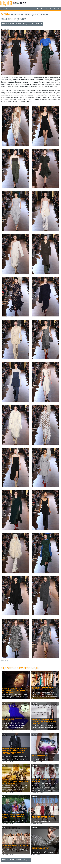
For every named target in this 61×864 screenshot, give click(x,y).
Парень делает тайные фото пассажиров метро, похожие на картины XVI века (13, 690)
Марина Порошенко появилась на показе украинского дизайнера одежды (14, 816)
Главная (37, 24)
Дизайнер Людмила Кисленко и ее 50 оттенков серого (15, 846)
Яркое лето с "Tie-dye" (39, 756)
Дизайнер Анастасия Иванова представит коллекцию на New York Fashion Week (44, 721)
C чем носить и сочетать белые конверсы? (43, 780)
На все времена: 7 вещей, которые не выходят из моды (15, 718)
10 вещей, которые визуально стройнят (42, 688)
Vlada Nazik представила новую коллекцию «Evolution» (43, 817)
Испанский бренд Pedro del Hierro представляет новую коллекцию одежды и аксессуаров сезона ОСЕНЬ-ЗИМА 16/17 (14, 751)
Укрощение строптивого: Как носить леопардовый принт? (15, 782)
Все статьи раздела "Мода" (15, 24)
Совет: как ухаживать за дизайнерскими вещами (40, 847)
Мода (4, 673)
